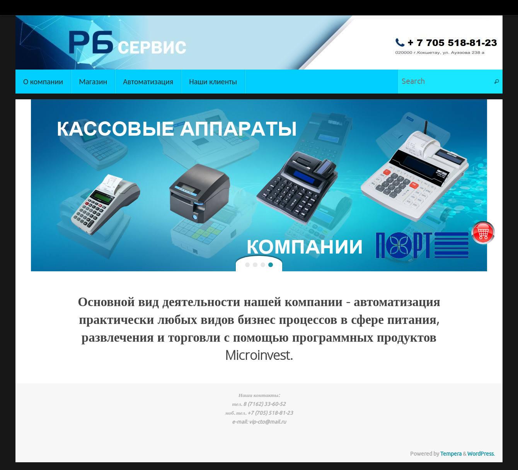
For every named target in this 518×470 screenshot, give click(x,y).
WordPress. (481, 454)
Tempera (451, 454)
